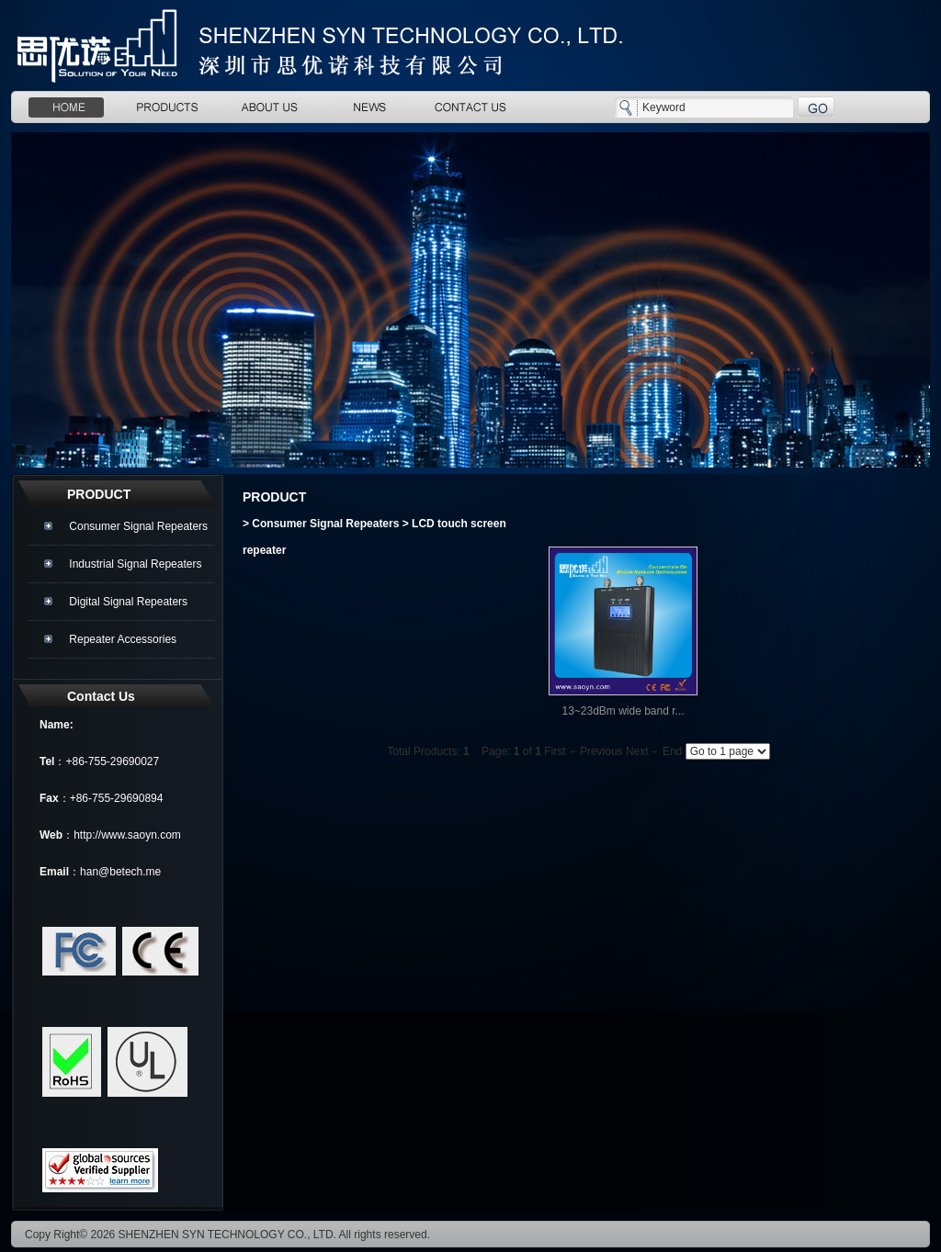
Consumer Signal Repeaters (138, 526)
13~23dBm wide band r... (622, 711)
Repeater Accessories (122, 639)
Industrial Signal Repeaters (135, 564)
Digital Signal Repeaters (128, 601)
